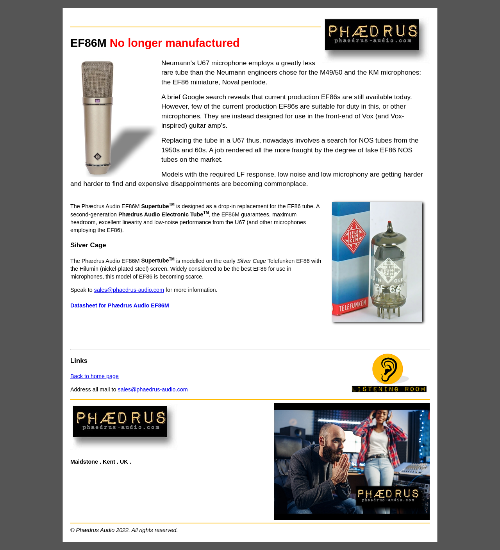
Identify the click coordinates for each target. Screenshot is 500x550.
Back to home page (94, 376)
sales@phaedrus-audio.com (129, 290)
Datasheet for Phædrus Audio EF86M (119, 305)
